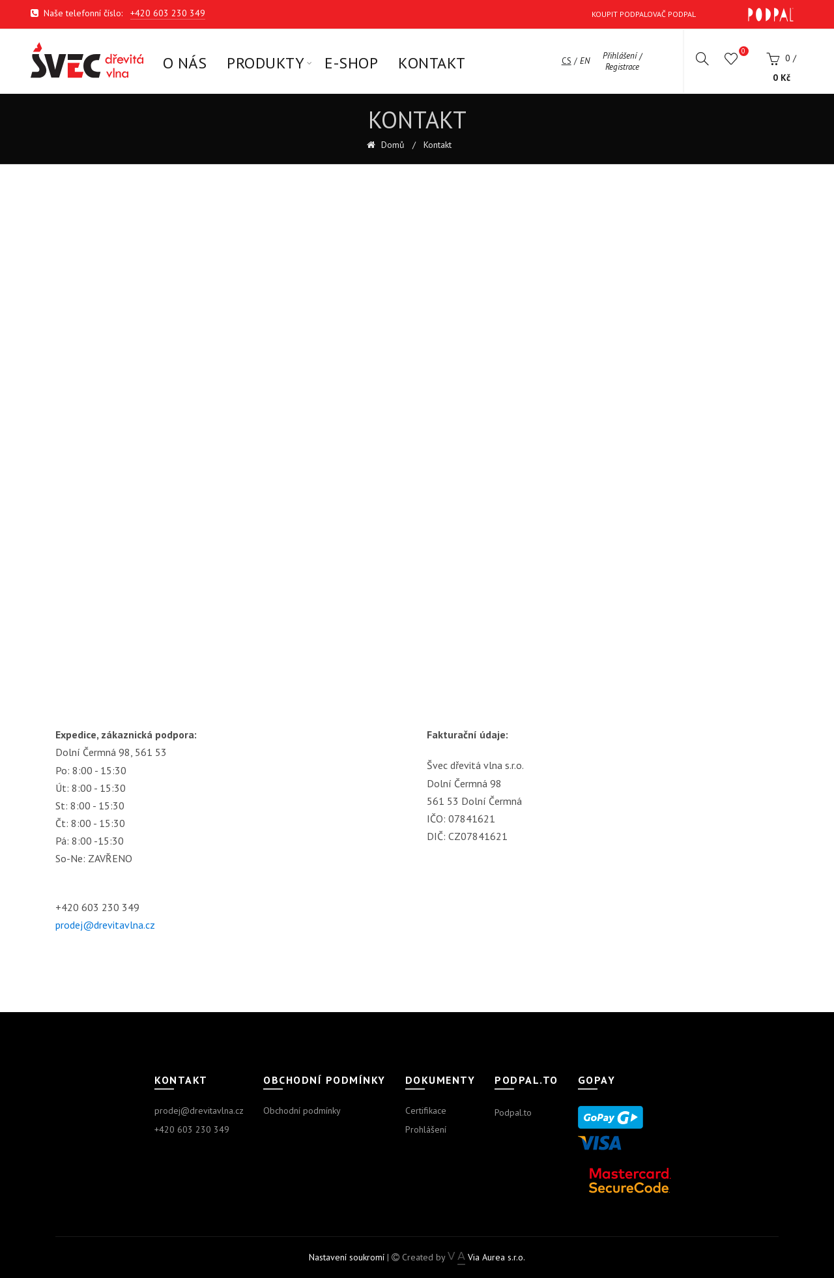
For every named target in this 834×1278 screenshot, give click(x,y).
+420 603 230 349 (167, 13)
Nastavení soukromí (346, 1257)
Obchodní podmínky (302, 1110)
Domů (392, 145)
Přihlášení (620, 56)
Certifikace (425, 1110)
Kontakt (438, 145)
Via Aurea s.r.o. (486, 1257)
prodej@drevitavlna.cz (105, 924)
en (585, 61)
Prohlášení (425, 1129)
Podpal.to (513, 1112)
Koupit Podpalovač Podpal (693, 14)
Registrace (622, 67)
